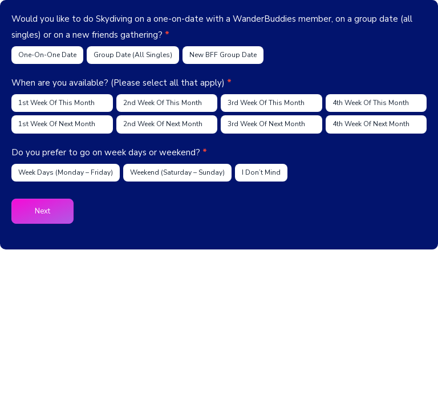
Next (42, 211)
